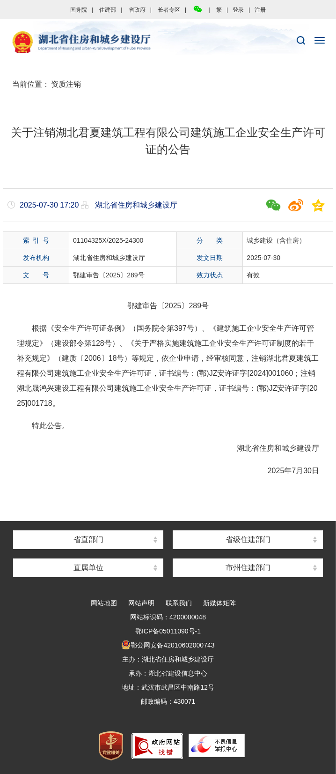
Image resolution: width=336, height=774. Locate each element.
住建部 (107, 10)
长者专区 (169, 10)
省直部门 (88, 539)
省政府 (137, 10)
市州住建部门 (248, 568)
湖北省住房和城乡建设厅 (168, 42)
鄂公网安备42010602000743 (167, 645)
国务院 (78, 10)
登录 (238, 10)
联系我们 (179, 603)
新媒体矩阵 (219, 603)
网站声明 (141, 603)
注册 (260, 10)
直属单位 (88, 568)
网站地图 (104, 603)
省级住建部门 (248, 539)
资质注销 (66, 84)
